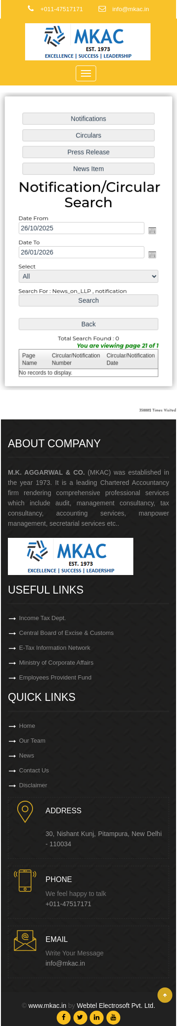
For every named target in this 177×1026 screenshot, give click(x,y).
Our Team (32, 740)
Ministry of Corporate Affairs (56, 662)
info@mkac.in (65, 963)
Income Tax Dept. (42, 617)
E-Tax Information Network (54, 647)
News (26, 755)
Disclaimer (33, 785)
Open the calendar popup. (151, 230)
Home (27, 725)
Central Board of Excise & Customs (66, 632)
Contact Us (34, 770)
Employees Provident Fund (55, 677)
